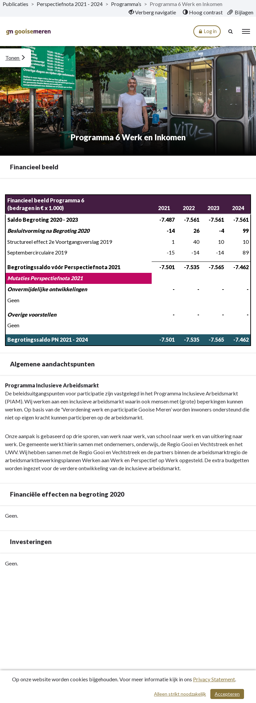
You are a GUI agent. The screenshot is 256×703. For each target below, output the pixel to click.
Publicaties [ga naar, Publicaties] (15, 4)
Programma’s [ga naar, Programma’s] (126, 4)
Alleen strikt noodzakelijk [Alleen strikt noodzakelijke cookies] (180, 694)
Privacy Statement (214, 679)
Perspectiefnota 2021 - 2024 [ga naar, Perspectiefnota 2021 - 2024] (70, 4)
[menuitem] (152, 12)
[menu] (246, 31)
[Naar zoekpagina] (231, 31)
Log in (207, 31)
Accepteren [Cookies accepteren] (227, 694)
